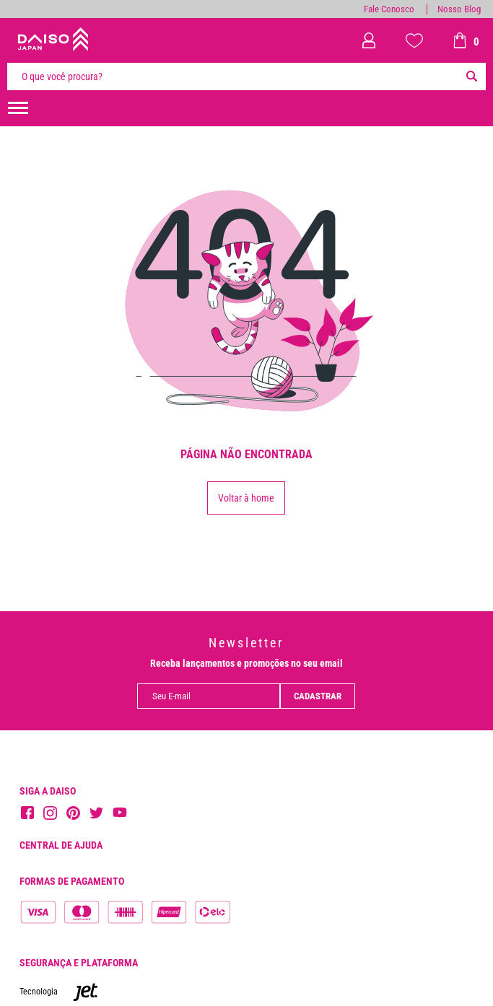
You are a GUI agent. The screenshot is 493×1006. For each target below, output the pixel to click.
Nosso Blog (459, 9)
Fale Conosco (389, 9)
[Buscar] (471, 76)
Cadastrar (317, 696)
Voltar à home (246, 498)
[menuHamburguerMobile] (18, 108)
